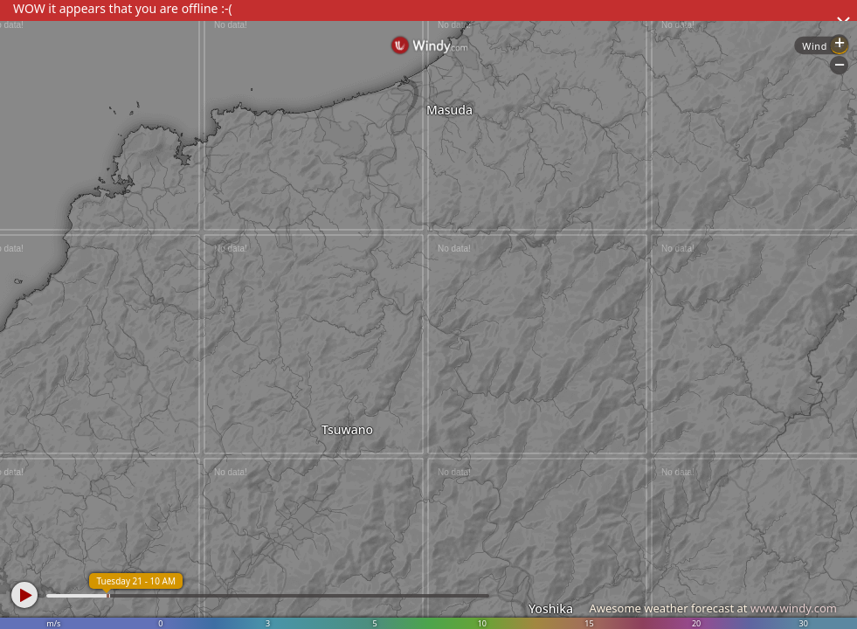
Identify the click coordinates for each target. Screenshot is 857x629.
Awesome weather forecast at (713, 608)
